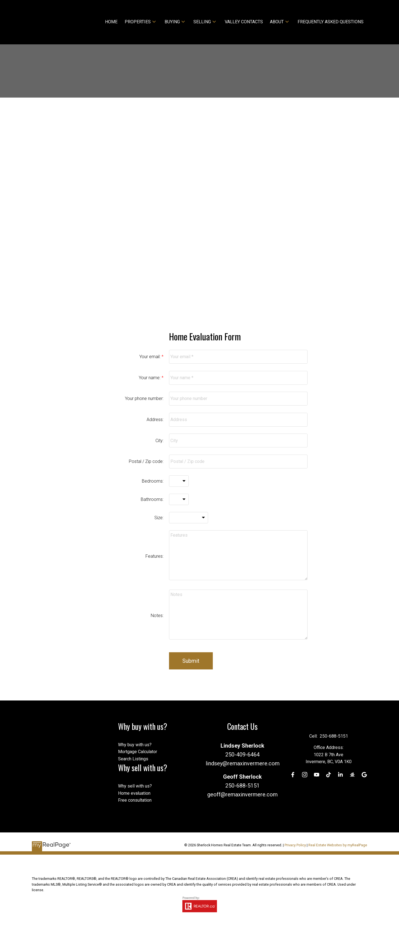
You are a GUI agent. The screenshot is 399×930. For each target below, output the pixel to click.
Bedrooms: (152, 481)
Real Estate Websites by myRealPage (337, 845)
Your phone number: (144, 398)
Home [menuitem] (111, 21)
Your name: (150, 377)
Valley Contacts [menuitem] (244, 21)
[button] (292, 774)
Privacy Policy (295, 845)
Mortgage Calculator (137, 751)
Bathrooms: (152, 499)
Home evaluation (134, 793)
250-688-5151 (242, 785)
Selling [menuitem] (202, 21)
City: (159, 440)
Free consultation (135, 800)
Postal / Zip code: (146, 461)
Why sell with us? (135, 786)
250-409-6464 (242, 754)
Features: (154, 556)
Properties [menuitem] (138, 21)
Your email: (150, 356)
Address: (155, 419)
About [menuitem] (277, 21)
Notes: (157, 615)
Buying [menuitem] (172, 21)
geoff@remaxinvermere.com (242, 794)
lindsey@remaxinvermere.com (243, 763)
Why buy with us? (135, 744)
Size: (158, 517)
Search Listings (133, 758)
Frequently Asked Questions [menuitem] (331, 21)
